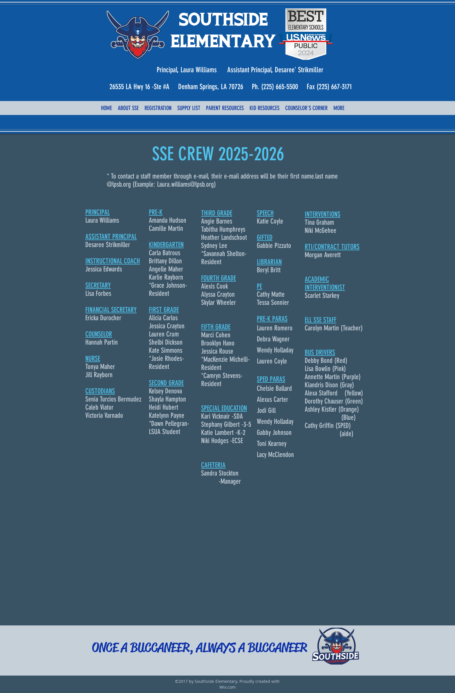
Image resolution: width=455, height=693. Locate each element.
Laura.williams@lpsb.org (185, 184)
